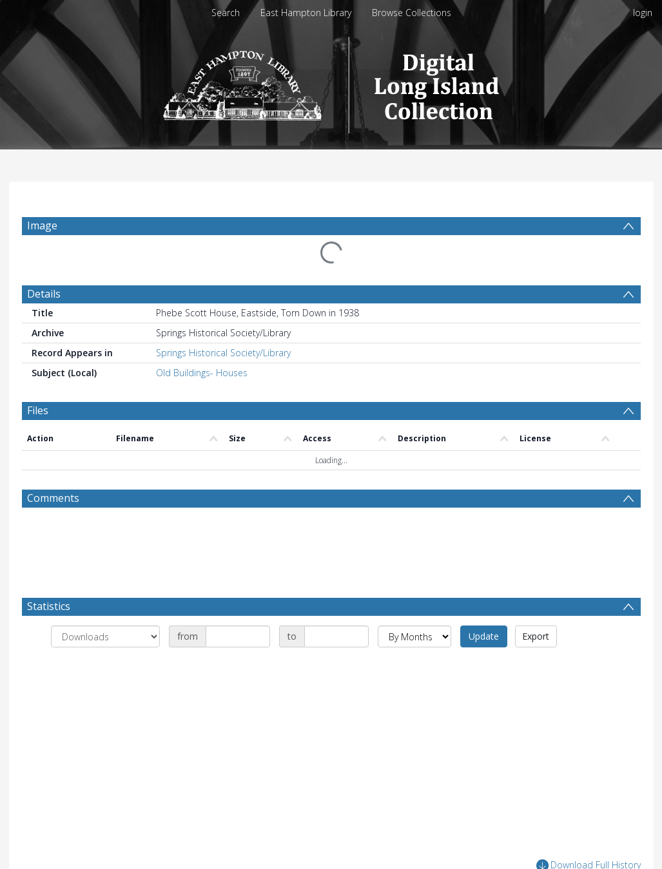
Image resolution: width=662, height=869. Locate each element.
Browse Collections (411, 12)
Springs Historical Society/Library (223, 353)
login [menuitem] (642, 12)
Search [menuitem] (225, 12)
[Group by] (105, 636)
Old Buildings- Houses (202, 373)
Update (484, 636)
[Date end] (336, 636)
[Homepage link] (331, 81)
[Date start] (238, 636)
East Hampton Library (305, 12)
